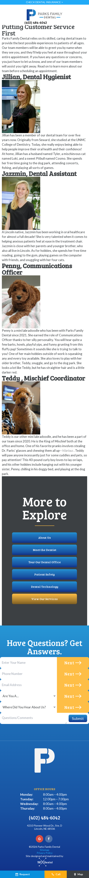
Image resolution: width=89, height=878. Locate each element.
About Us (44, 537)
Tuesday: (26, 799)
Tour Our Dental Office (44, 562)
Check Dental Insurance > (44, 2)
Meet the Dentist (44, 550)
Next (73, 662)
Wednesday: (29, 804)
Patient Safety (44, 574)
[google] (39, 839)
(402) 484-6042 (35, 22)
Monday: (26, 794)
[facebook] (48, 839)
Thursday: (27, 808)
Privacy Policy (44, 852)
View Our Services (44, 599)
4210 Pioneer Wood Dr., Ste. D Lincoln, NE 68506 (44, 827)
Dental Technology (44, 586)
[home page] (44, 14)
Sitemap (44, 849)
